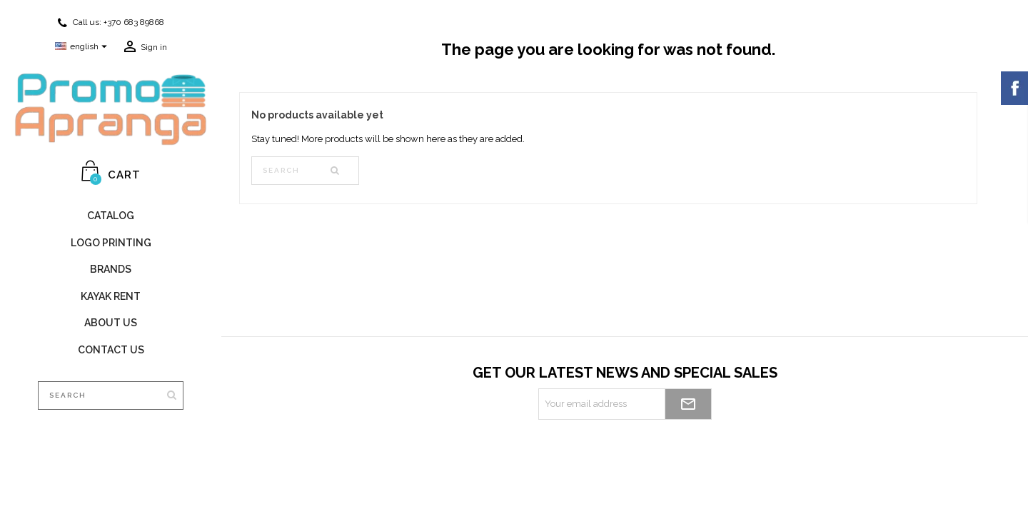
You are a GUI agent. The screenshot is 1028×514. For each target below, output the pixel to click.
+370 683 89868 (134, 22)
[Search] (110, 395)
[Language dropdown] (83, 47)
